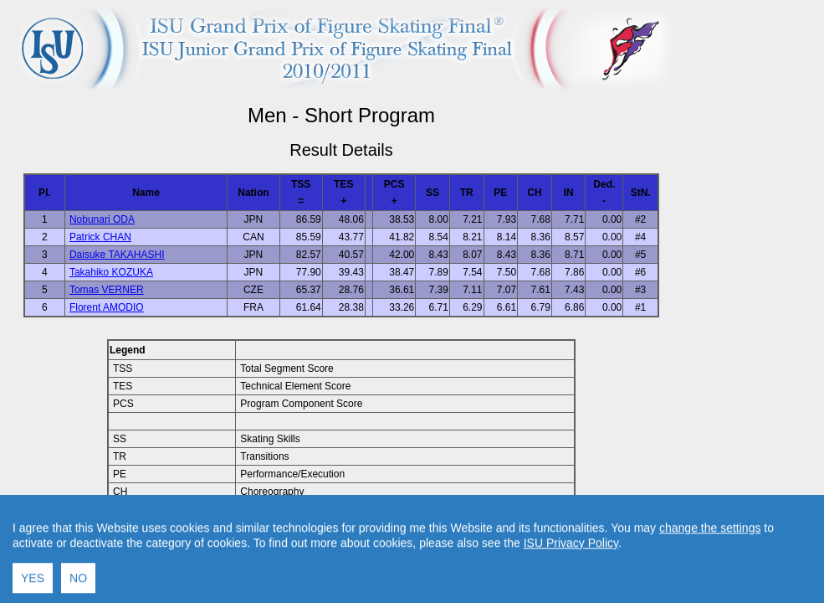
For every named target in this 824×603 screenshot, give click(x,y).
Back (199, 547)
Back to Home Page (270, 547)
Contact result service (401, 547)
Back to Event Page (130, 547)
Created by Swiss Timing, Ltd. (529, 547)
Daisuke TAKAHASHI (117, 254)
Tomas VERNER (106, 290)
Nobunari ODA (102, 219)
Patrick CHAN (100, 237)
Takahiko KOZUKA (111, 272)
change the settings (709, 585)
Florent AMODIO (106, 307)
